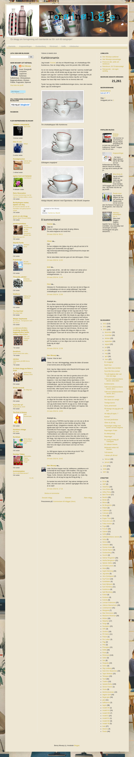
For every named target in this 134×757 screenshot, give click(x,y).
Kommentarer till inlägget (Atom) (64, 501)
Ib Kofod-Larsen (107, 566)
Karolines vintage (19, 430)
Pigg (104, 642)
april (106, 356)
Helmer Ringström (108, 558)
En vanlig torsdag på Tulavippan (111, 440)
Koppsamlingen (25, 46)
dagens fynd (106, 695)
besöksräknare (105, 91)
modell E (105, 716)
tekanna (105, 729)
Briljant (104, 508)
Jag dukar (105, 574)
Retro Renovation (19, 193)
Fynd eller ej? (18, 405)
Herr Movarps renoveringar (111, 59)
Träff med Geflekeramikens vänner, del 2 (113, 388)
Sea (103, 660)
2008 (105, 469)
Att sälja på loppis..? (111, 414)
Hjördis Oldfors (107, 563)
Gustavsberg (41, 46)
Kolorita (105, 600)
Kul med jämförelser (111, 420)
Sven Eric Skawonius (109, 671)
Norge (104, 623)
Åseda (104, 731)
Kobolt (104, 595)
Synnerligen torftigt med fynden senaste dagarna (113, 426)
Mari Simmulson (108, 613)
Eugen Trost (106, 518)
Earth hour (108, 365)
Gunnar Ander (107, 547)
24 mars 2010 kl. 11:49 (55, 277)
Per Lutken (106, 639)
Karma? (107, 417)
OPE (104, 629)
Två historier (108, 452)
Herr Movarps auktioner (110, 57)
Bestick (104, 497)
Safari (104, 658)
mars (107, 359)
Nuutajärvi (105, 626)
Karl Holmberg (107, 587)
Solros (104, 666)
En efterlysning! (109, 434)
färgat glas (106, 697)
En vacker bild (17, 313)
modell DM (106, 713)
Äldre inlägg (88, 498)
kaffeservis (106, 702)
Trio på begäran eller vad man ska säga (113, 375)
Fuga (104, 526)
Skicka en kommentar (51, 493)
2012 (105, 324)
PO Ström (105, 634)
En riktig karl (28, 390)
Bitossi (104, 502)
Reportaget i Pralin (110, 430)
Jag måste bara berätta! (112, 368)
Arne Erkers (106, 489)
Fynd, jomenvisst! (110, 406)
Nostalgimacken (19, 159)
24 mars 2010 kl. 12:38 (55, 348)
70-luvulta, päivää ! (20, 277)
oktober (107, 338)
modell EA (106, 718)
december (108, 332)
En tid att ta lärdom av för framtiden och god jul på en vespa (22, 208)
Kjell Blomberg (107, 592)
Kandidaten (106, 581)
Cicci (49, 284)
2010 (105, 329)
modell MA (106, 721)
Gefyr (104, 539)
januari (107, 462)
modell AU (106, 710)
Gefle (63, 46)
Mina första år (117, 174)
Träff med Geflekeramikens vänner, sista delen (113, 380)
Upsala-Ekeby (107, 684)
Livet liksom (27, 178)
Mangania (105, 610)
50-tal (104, 481)
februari (107, 459)
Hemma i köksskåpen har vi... (117, 214)
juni (106, 350)
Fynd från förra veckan (112, 371)
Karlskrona (51, 213)
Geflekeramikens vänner (110, 537)
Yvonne (53, 63)
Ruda (104, 653)
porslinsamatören (19, 224)
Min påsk (16, 431)
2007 (105, 472)
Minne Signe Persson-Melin (22, 218)
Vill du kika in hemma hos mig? (28, 441)
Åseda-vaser (117, 193)
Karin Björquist (107, 584)
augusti (107, 344)
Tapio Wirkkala (107, 674)
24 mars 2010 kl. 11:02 (55, 260)
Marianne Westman (109, 616)
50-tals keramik (18, 388)
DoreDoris (16, 351)
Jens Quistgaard (108, 576)
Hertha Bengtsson (108, 560)
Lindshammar (107, 608)
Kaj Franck (106, 579)
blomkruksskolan (108, 692)
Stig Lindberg (107, 668)
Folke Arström (107, 524)
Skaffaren (16, 294)
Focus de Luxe (107, 521)
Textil (104, 679)
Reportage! (108, 436)
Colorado (105, 513)
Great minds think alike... (21, 353)
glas (103, 700)
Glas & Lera (17, 142)
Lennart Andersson (108, 602)
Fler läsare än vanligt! (111, 400)
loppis (104, 705)
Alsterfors (105, 487)
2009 (105, 466)
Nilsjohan (105, 621)
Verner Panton (107, 687)
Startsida (11, 46)
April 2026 (27, 126)
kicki (49, 267)
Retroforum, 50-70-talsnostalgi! (113, 66)
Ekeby (104, 516)
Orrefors (105, 631)
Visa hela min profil (16, 85)
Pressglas (105, 647)
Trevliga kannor (109, 403)
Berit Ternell (106, 495)
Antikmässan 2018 (19, 407)
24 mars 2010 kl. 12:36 (55, 294)
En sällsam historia (110, 444)
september (108, 341)
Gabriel (104, 531)
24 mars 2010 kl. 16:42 (55, 459)
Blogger (76, 745)
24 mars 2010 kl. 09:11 (55, 234)
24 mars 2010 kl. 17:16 (55, 489)
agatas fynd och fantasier (22, 176)
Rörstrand (53, 46)
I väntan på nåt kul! (110, 455)
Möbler (104, 618)
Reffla (104, 650)
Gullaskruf (105, 545)
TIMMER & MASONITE (21, 125)
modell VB (106, 723)
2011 (105, 327)
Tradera (105, 681)
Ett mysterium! (109, 397)
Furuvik (104, 529)
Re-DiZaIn (16, 437)
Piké (103, 645)
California (105, 510)
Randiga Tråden (19, 454)
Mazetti (58, 213)
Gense (104, 542)
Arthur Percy (106, 492)
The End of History (20, 412)
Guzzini (105, 555)
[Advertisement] (110, 276)
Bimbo (104, 500)
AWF (104, 484)
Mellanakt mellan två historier (111, 448)
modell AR (106, 708)
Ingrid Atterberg (107, 571)
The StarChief (18, 311)
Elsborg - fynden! (116, 135)
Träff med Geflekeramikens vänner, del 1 (113, 393)
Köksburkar (74, 46)
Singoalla (105, 663)
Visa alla (31, 478)
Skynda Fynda (18, 243)
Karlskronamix (109, 384)
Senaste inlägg (47, 498)
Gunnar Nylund (107, 550)
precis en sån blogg (20, 216)
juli (106, 347)
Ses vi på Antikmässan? (21, 473)
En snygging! (108, 362)
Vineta (104, 689)
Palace (104, 637)
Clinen (49, 241)
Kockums (105, 597)
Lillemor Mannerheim (109, 605)
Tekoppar (105, 676)
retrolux (16, 359)
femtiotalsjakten (19, 471)
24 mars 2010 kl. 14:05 (55, 411)
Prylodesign (17, 260)
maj (106, 353)
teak (103, 726)
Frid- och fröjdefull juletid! (27, 338)
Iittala (104, 568)
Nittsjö (26, 144)
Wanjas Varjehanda (20, 319)
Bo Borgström (107, 505)
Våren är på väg (109, 423)
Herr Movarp (51, 355)
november (108, 335)
